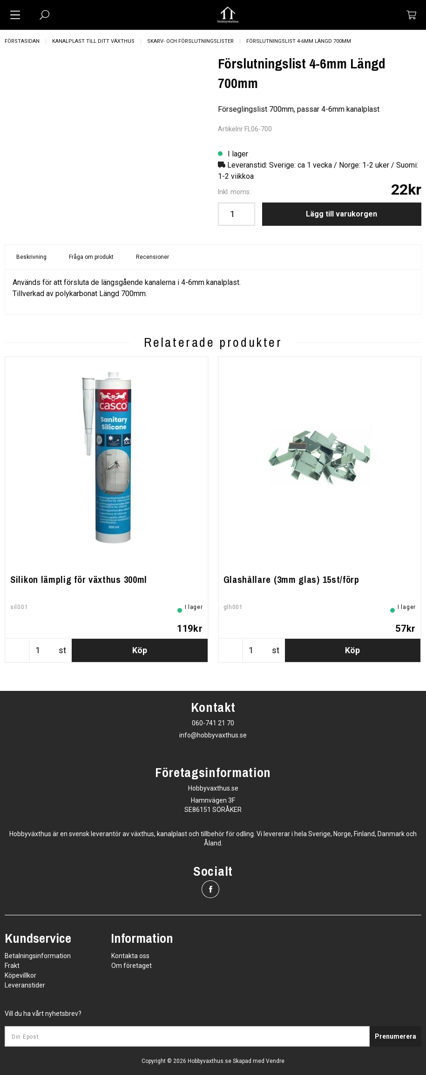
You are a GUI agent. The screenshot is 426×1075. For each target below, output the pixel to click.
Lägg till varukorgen (341, 214)
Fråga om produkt (91, 257)
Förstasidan (22, 41)
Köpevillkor (20, 975)
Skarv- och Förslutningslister (190, 41)
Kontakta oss (130, 956)
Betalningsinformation (38, 956)
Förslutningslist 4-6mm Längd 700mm (298, 41)
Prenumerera (395, 1036)
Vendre (275, 1061)
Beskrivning (31, 257)
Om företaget (131, 965)
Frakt (12, 965)
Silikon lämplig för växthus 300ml (78, 579)
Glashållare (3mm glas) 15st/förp (291, 579)
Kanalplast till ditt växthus (93, 41)
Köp (139, 650)
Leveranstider (25, 985)
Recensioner (152, 257)
